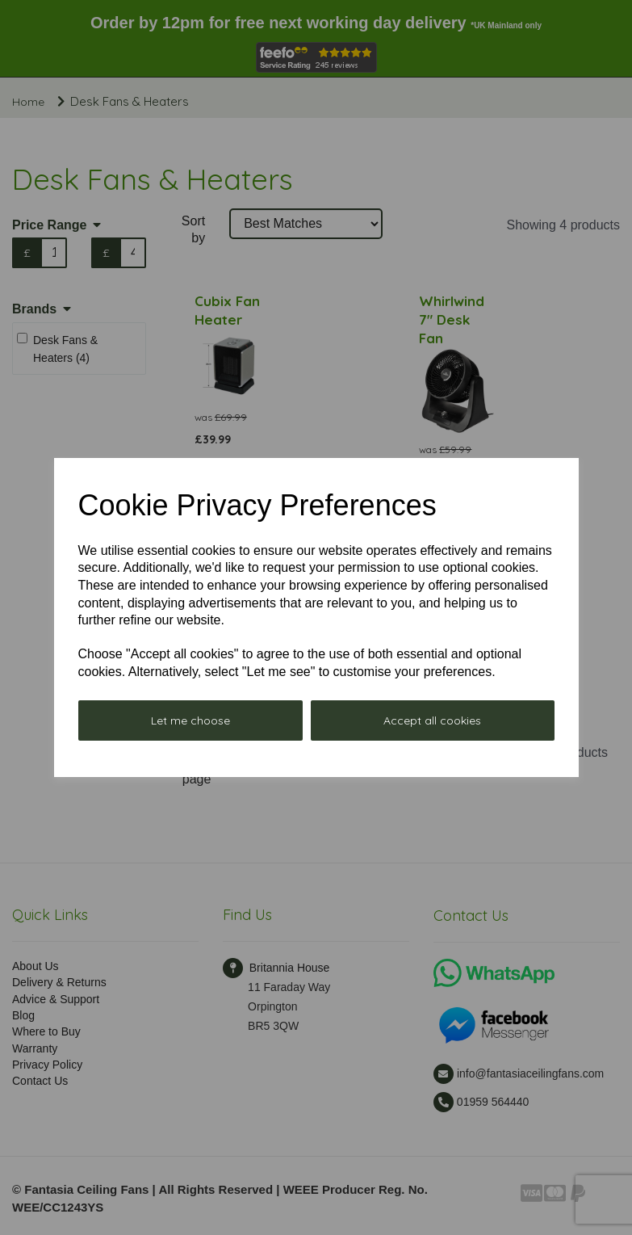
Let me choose (190, 720)
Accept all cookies (432, 720)
